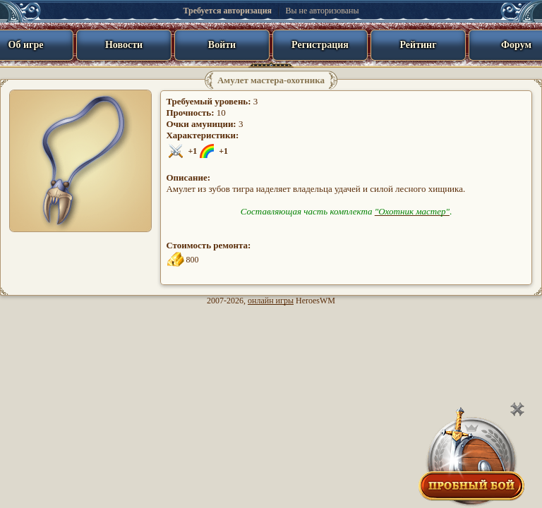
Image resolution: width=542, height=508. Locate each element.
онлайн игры (271, 301)
